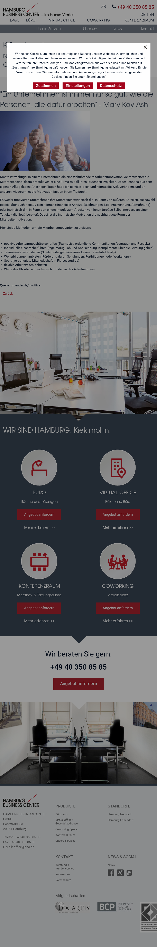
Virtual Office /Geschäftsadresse (66, 821)
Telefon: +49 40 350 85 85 (21, 837)
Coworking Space (66, 829)
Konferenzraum (65, 835)
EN (151, 14)
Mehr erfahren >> (39, 527)
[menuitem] (14, 21)
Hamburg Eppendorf (120, 820)
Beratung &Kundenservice (64, 866)
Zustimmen (46, 86)
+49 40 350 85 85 (133, 7)
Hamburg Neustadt (119, 814)
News (111, 865)
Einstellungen (78, 86)
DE (143, 14)
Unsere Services (65, 840)
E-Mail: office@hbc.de (18, 847)
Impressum (62, 874)
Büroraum (61, 814)
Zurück (8, 293)
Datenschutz (63, 880)
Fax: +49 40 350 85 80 (19, 842)
